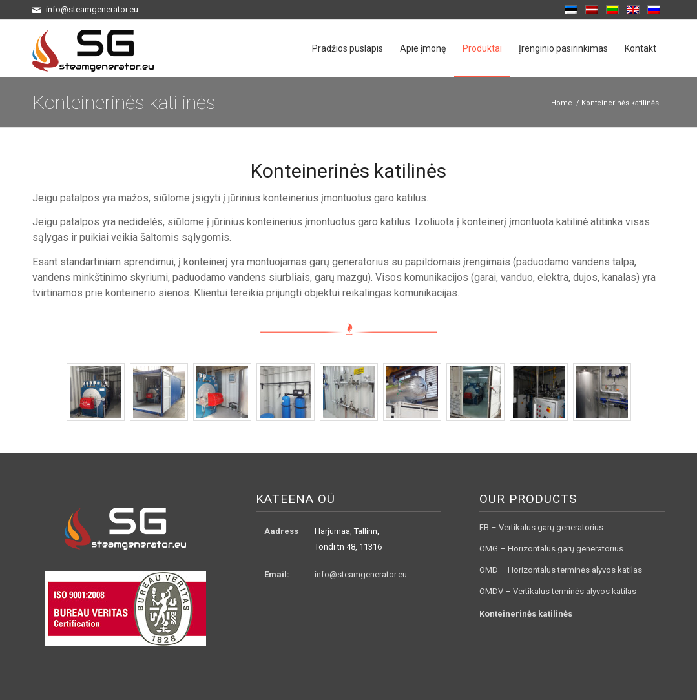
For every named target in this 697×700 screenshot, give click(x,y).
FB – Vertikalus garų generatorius (541, 527)
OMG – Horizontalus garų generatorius (551, 548)
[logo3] (93, 48)
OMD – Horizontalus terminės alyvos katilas (560, 570)
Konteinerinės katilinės (124, 102)
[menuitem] (347, 48)
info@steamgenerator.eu (361, 574)
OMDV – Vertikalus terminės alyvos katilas (557, 591)
